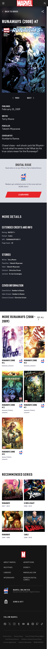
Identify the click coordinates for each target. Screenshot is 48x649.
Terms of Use (7, 636)
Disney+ (26, 567)
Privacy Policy (18, 636)
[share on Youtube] (23, 624)
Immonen (4, 366)
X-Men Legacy (29, 503)
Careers (7, 572)
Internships (9, 578)
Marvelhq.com (29, 572)
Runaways (6, 503)
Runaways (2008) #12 (8, 406)
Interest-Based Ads (25, 642)
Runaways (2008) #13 (30, 361)
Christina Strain (15, 270)
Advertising (28, 562)
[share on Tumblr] (19, 624)
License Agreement (9, 642)
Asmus (4, 457)
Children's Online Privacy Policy (31, 639)
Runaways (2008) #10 (8, 452)
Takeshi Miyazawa (11, 128)
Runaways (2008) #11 (30, 406)
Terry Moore (8, 119)
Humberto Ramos (10, 138)
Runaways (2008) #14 (8, 361)
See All (40, 318)
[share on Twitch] (37, 624)
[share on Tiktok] (42, 624)
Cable (26, 534)
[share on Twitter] (9, 624)
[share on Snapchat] (28, 624)
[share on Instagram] (14, 624)
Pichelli (10, 410)
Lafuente (11, 366)
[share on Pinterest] (33, 624)
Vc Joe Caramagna (15, 274)
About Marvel (10, 562)
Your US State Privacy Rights (34, 636)
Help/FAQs (8, 567)
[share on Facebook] (5, 624)
